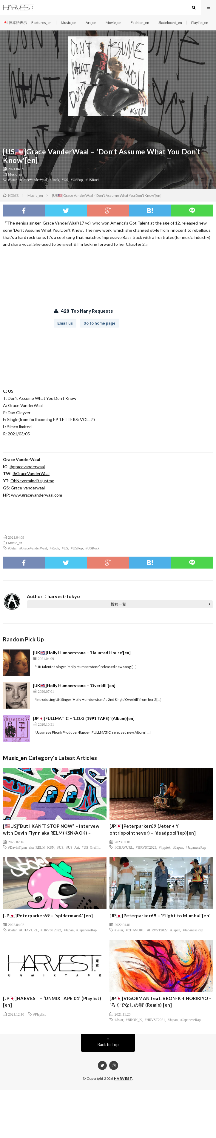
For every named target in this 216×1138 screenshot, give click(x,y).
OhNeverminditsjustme (32, 480)
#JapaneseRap (196, 847)
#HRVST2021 (155, 1019)
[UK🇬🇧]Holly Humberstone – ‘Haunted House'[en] (82, 652)
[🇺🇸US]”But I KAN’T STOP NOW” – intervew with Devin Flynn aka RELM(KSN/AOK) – (51, 829)
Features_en (41, 22)
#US (65, 179)
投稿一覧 (118, 604)
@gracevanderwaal (27, 466)
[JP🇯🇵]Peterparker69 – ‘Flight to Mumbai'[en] (160, 915)
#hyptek (165, 847)
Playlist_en (199, 22)
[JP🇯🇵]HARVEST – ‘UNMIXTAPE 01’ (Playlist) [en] (52, 1002)
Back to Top (108, 1044)
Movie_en (113, 22)
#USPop (77, 179)
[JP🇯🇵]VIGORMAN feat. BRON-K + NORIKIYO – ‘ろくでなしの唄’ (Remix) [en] (160, 1002)
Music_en (68, 22)
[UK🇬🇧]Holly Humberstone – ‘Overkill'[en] (74, 685)
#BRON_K (134, 1019)
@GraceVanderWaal (31, 473)
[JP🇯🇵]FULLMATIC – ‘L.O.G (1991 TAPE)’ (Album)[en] (84, 718)
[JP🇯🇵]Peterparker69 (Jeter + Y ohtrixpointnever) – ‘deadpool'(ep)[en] (152, 829)
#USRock (93, 179)
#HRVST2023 (146, 847)
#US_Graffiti (91, 847)
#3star (12, 179)
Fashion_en (140, 22)
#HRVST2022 (51, 930)
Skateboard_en (170, 22)
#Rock (54, 179)
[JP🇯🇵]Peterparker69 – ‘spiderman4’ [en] (48, 915)
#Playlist (39, 1014)
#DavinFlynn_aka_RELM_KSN (31, 847)
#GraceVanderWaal (33, 179)
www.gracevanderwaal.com (36, 494)
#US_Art (72, 847)
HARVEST (123, 1078)
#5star (12, 930)
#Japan (178, 847)
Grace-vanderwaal (28, 487)
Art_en (91, 22)
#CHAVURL (124, 847)
